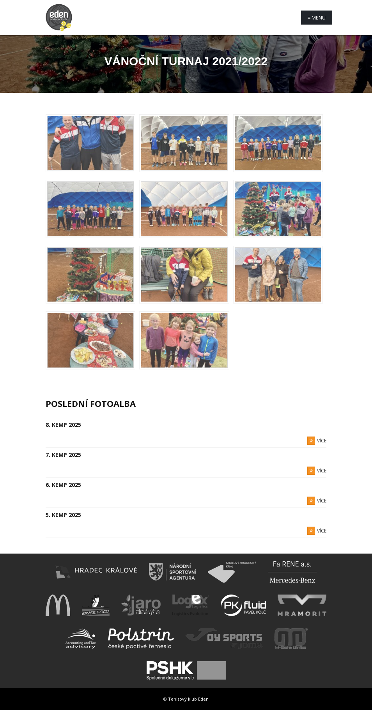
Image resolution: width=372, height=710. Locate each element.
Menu (317, 17)
